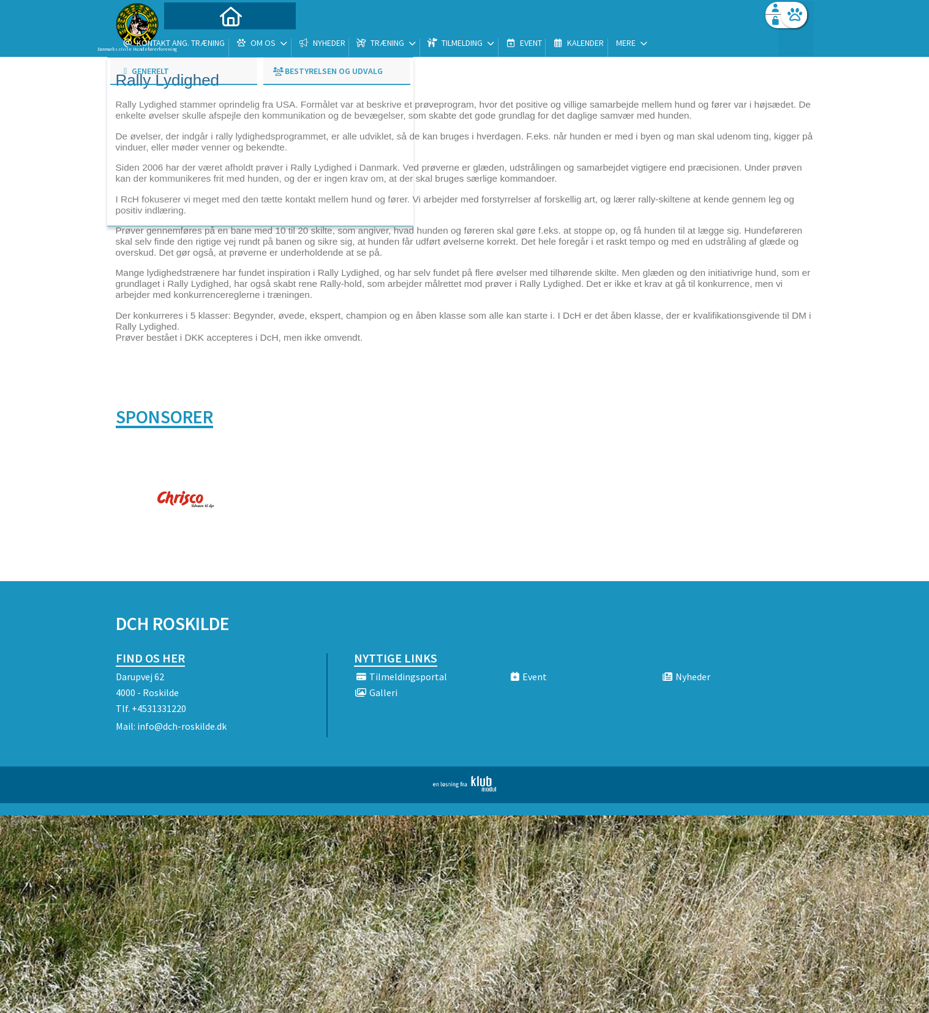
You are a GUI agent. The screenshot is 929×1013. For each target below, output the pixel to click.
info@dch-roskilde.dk (182, 726)
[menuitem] (192, 41)
